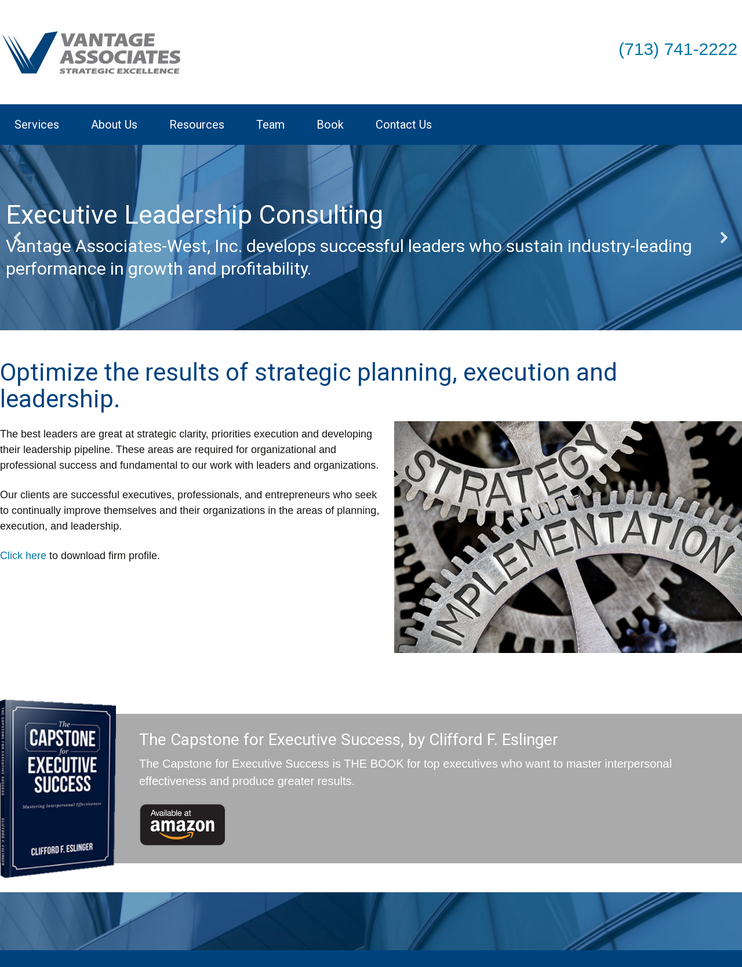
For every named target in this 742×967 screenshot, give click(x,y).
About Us (114, 125)
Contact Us (404, 125)
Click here (23, 555)
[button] (18, 237)
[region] (371, 237)
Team (270, 125)
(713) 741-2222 (678, 49)
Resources (196, 125)
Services (36, 125)
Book (330, 125)
